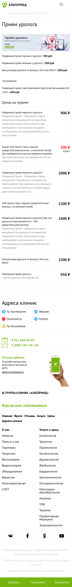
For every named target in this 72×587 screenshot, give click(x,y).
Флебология (47, 465)
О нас (5, 429)
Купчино (43, 319)
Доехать (11, 582)
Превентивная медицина (49, 518)
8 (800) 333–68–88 (25, 345)
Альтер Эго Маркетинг (50, 571)
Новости (7, 435)
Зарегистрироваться (13, 372)
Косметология (48, 453)
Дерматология (49, 459)
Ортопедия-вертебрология (49, 491)
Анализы (45, 498)
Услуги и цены (49, 429)
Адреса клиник (19, 302)
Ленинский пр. (14, 319)
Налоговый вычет (14, 483)
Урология (45, 441)
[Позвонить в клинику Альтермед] (36, 582)
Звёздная (44, 311)
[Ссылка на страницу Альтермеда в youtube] (61, 537)
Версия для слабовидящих (24, 405)
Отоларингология (51, 483)
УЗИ (42, 504)
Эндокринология (50, 525)
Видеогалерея (11, 465)
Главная (7, 415)
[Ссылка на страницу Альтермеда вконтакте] (10, 537)
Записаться (59, 582)
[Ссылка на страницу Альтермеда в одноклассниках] (44, 537)
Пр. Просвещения (16, 311)
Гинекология (47, 435)
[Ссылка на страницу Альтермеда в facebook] (27, 537)
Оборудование (12, 471)
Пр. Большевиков (16, 326)
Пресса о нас (10, 441)
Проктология (48, 447)
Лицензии (8, 453)
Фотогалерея (10, 459)
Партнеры (9, 447)
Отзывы (29, 415)
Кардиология (48, 471)
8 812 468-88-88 (23, 340)
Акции (41, 415)
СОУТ (5, 489)
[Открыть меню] (67, 4)
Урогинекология (50, 477)
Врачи (18, 415)
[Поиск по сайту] (61, 4)
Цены (51, 415)
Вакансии (8, 477)
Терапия (44, 510)
